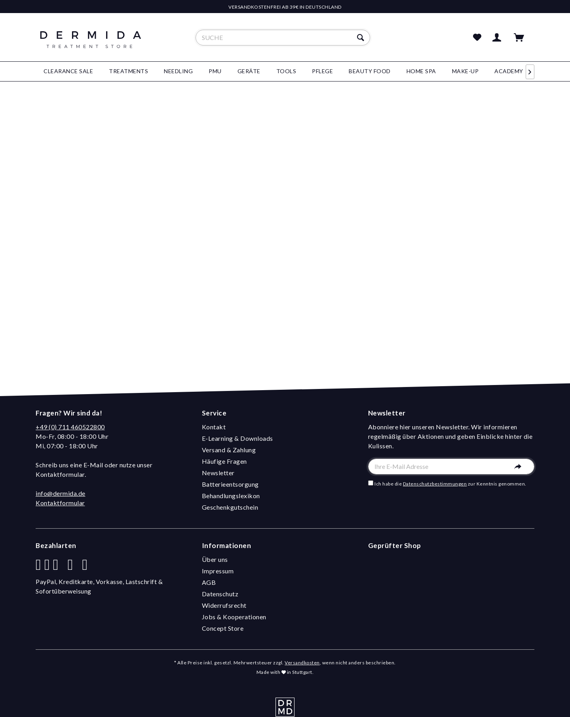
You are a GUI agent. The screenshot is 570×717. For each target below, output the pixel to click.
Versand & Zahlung (229, 449)
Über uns (215, 559)
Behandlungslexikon (231, 495)
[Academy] (508, 71)
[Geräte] (249, 71)
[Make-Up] (465, 71)
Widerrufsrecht (224, 605)
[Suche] (283, 38)
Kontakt (214, 427)
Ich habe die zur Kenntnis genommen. (450, 484)
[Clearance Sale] (68, 71)
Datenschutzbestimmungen (435, 484)
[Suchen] (361, 38)
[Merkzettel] (477, 38)
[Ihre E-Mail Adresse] (451, 466)
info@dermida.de (61, 493)
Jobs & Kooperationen (234, 616)
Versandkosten (302, 663)
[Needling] (178, 71)
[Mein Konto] (498, 38)
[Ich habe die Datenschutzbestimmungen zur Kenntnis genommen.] (370, 483)
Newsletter (218, 472)
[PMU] (215, 71)
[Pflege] (322, 71)
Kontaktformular (60, 502)
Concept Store (223, 628)
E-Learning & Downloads (237, 438)
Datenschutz (220, 594)
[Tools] (286, 71)
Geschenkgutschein (230, 507)
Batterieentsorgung (230, 484)
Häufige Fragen (224, 461)
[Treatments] (128, 71)
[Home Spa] (421, 71)
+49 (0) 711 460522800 (70, 427)
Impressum (218, 571)
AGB (209, 582)
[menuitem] (283, 38)
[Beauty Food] (370, 71)
